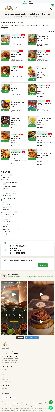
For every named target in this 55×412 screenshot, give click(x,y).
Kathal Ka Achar (15, 87)
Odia (4, 224)
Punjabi (4, 229)
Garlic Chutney (15, 118)
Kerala (4, 209)
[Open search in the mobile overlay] (34, 9)
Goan (4, 202)
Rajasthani (5, 231)
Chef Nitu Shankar (9, 182)
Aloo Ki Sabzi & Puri (42, 36)
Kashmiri (5, 207)
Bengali (4, 177)
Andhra (4, 175)
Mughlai (5, 219)
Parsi (4, 226)
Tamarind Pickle (15, 53)
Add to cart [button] (5, 44)
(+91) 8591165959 (18, 253)
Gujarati (5, 205)
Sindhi (4, 234)
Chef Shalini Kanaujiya (10, 186)
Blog (3, 374)
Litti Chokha (14, 154)
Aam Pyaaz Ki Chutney (44, 118)
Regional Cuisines (22, 16)
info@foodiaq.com (15, 248)
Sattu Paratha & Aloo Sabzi (45, 154)
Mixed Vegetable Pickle (44, 53)
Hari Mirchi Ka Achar (43, 87)
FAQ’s (3, 377)
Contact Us (4, 372)
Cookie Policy (5, 388)
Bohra (4, 195)
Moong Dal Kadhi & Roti (44, 136)
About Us (4, 369)
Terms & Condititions (7, 382)
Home (15, 16)
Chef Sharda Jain (9, 191)
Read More (13, 46)
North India (5, 222)
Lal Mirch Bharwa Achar (17, 102)
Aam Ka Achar (41, 68)
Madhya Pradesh (7, 212)
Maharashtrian (6, 214)
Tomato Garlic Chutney (44, 103)
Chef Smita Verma (9, 193)
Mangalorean (6, 217)
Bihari (29, 16)
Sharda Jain (17, 38)
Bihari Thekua (14, 136)
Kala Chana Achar (16, 69)
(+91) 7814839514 (18, 246)
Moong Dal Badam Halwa (18, 37)
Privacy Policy (5, 379)
